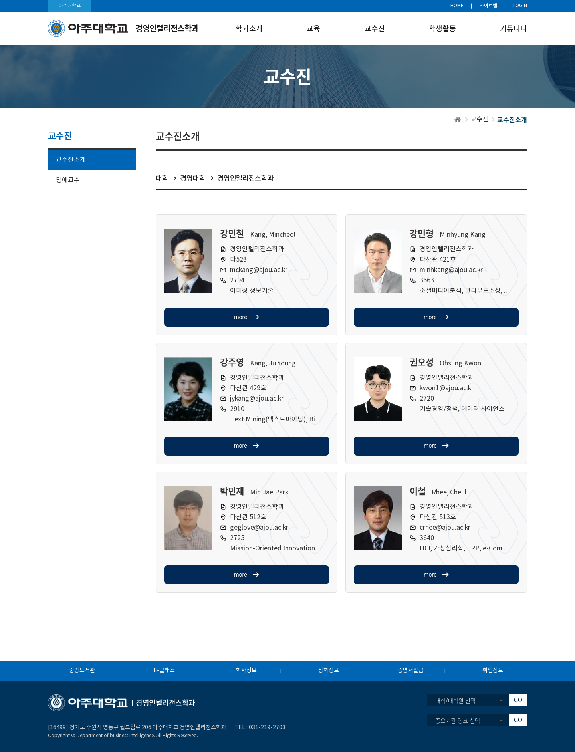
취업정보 (492, 670)
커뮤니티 (513, 28)
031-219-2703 (267, 727)
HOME (457, 5)
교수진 (375, 28)
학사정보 (246, 670)
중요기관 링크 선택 (457, 720)
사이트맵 (488, 5)
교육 (313, 28)
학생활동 (442, 28)
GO (518, 700)
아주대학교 (70, 5)
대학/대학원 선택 (455, 700)
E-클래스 (164, 670)
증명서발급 (411, 670)
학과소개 (249, 28)
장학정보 (328, 670)
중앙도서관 (82, 670)
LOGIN (520, 5)
